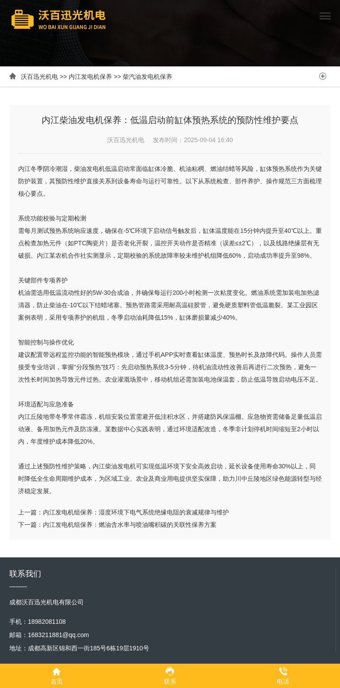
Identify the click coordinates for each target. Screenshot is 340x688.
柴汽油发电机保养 (147, 76)
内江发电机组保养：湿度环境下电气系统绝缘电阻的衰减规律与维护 (136, 512)
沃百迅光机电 (39, 76)
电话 (283, 675)
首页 (56, 675)
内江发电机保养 (90, 76)
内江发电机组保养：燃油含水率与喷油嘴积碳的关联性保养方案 (129, 524)
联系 (170, 675)
